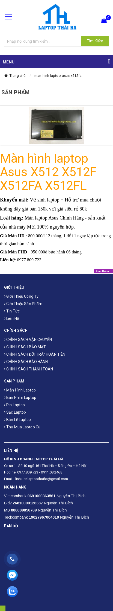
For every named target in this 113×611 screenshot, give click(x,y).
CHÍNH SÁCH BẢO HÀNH (26, 361)
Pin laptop (14, 405)
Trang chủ (17, 76)
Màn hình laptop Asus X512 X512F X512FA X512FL (48, 172)
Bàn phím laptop (20, 397)
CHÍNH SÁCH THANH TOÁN (28, 369)
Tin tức (12, 311)
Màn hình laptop (20, 390)
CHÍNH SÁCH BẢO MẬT (25, 347)
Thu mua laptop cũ (22, 427)
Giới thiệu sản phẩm (23, 304)
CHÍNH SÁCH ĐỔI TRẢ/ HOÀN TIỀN (34, 354)
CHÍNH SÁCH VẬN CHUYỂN (28, 339)
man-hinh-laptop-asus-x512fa (58, 76)
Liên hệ (11, 318)
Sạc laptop (15, 412)
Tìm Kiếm (95, 41)
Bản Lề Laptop (17, 419)
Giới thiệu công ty (21, 296)
